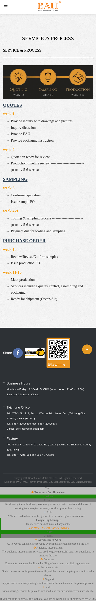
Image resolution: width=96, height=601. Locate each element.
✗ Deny (48, 500)
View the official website (55, 527)
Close (48, 488)
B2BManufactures (59, 481)
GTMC (23, 481)
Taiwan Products (37, 481)
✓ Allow (48, 496)
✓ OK (92, 598)
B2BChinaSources (81, 481)
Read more (34, 527)
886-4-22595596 (21, 423)
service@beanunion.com (30, 428)
